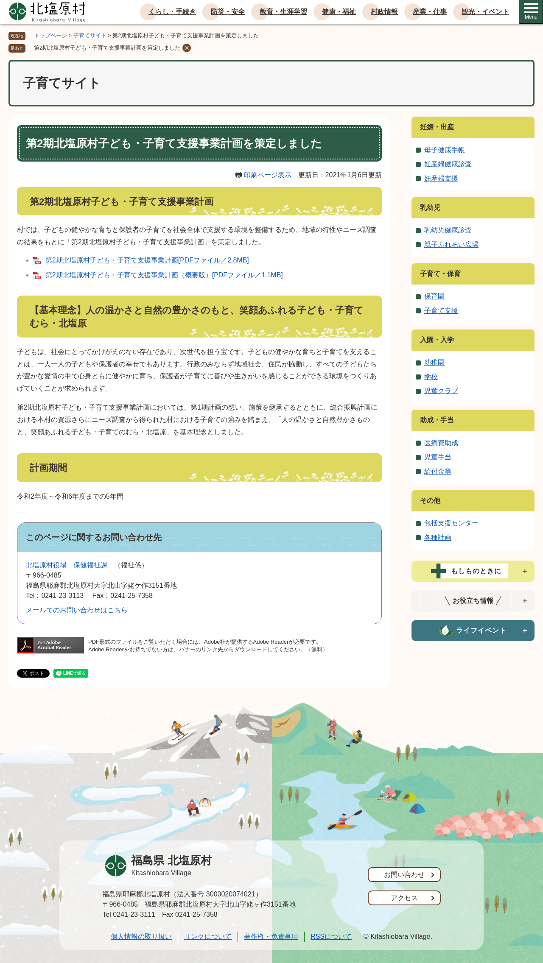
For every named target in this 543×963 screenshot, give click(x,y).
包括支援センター (451, 523)
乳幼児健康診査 (448, 230)
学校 (431, 376)
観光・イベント (485, 11)
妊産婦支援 (441, 178)
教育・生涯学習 (283, 11)
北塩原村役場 (46, 565)
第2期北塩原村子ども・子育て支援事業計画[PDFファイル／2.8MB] (147, 260)
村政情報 (384, 11)
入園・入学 (437, 339)
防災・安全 (228, 11)
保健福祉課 (90, 565)
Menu (531, 11)
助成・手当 (437, 420)
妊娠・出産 (437, 127)
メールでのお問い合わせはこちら (77, 610)
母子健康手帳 (444, 150)
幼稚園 (434, 362)
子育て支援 (441, 310)
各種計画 (437, 537)
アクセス (404, 898)
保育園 (434, 296)
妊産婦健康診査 (448, 163)
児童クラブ (441, 390)
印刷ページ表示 (267, 175)
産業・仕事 (430, 11)
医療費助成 (441, 443)
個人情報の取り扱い (141, 936)
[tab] (473, 571)
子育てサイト (89, 35)
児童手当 (437, 457)
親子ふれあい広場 (451, 244)
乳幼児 (430, 207)
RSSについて (331, 936)
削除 (186, 48)
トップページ (50, 35)
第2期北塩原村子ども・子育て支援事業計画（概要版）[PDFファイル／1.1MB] (164, 275)
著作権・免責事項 (271, 936)
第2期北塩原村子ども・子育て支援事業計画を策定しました (107, 48)
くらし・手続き (172, 11)
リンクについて (208, 936)
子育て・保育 (440, 273)
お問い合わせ (404, 874)
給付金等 (437, 471)
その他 (430, 500)
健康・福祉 (339, 11)
